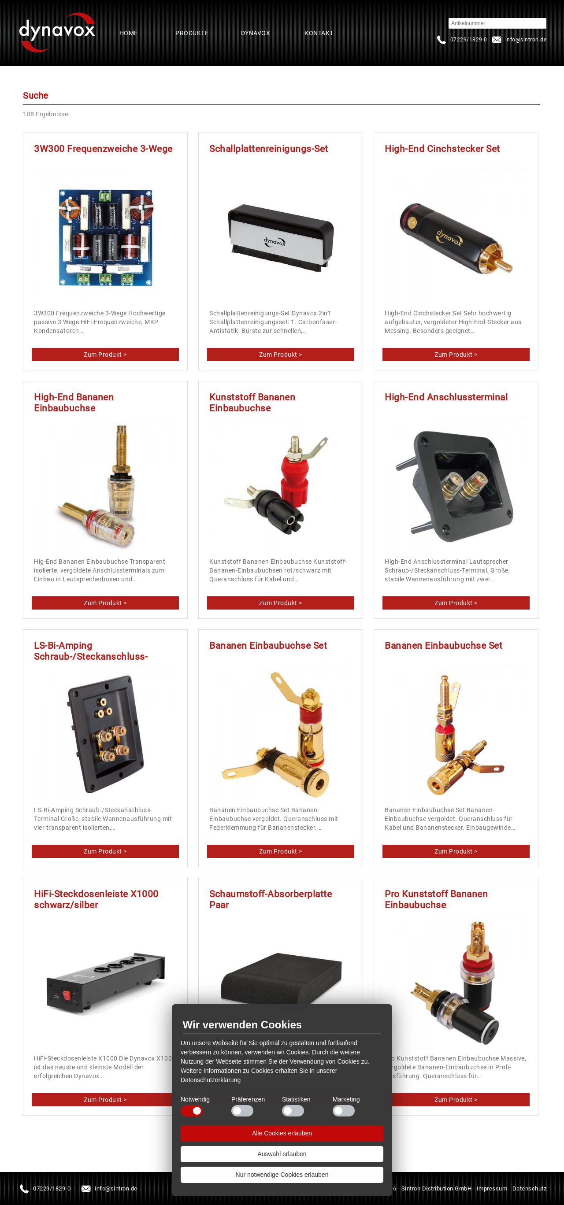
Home (128, 33)
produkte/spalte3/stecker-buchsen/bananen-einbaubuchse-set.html (456, 851)
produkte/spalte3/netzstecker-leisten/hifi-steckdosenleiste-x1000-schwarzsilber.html (105, 1099)
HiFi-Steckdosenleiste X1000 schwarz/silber (96, 899)
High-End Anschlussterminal (446, 397)
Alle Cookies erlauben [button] (282, 1133)
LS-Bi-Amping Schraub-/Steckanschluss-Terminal (91, 656)
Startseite (57, 33)
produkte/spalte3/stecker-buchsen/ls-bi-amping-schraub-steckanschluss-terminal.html (105, 851)
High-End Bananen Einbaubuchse (74, 403)
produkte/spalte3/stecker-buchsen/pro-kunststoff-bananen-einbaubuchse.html (456, 1099)
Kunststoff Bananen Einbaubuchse (252, 403)
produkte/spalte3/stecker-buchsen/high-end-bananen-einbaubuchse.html (105, 603)
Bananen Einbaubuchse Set (268, 645)
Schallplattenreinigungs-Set (268, 149)
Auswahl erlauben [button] (281, 1153)
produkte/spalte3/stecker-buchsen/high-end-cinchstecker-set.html (456, 354)
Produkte (191, 33)
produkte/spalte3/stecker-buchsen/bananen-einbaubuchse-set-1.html (281, 851)
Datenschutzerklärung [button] (211, 1079)
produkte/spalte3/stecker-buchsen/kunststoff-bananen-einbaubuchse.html (281, 603)
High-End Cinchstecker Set (442, 149)
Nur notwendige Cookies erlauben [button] (282, 1174)
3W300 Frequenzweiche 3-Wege (103, 149)
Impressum (492, 1188)
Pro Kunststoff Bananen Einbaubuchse (436, 899)
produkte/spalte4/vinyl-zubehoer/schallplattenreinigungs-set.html (281, 354)
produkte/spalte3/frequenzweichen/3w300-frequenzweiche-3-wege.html (105, 354)
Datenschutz (529, 1188)
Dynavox (256, 33)
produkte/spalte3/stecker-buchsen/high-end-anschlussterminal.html (456, 603)
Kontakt (319, 33)
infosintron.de (518, 39)
